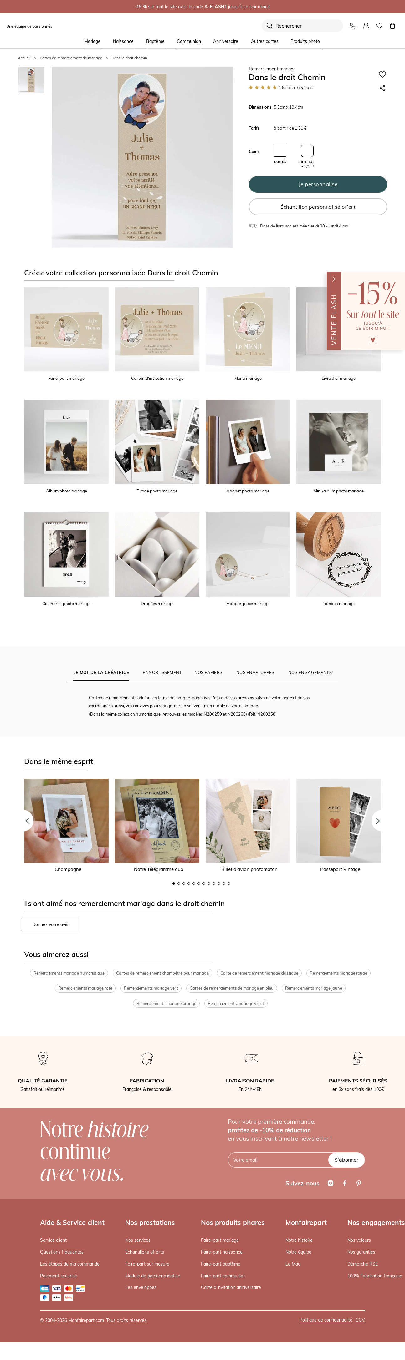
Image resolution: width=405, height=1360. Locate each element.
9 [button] (214, 883)
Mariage (92, 41)
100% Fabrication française (374, 1276)
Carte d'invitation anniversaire (231, 1288)
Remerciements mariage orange (166, 1003)
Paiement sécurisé (58, 1276)
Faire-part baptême (220, 1264)
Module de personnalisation (152, 1276)
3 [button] (183, 883)
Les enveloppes (140, 1288)
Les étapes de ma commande (70, 1264)
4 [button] (188, 883)
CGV (360, 1320)
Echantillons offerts (144, 1253)
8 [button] (209, 883)
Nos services (138, 1241)
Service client (53, 1241)
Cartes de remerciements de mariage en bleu (232, 988)
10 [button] (219, 883)
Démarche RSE (362, 1264)
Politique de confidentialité (326, 1320)
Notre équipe (298, 1253)
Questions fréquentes (62, 1253)
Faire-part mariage (220, 1241)
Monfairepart (306, 1223)
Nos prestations (150, 1223)
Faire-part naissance (222, 1253)
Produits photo (305, 41)
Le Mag (292, 1264)
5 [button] (193, 883)
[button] (22, 821)
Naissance (123, 41)
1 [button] (173, 883)
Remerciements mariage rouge (338, 973)
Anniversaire (225, 41)
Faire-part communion (223, 1276)
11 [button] (224, 883)
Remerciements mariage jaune (313, 988)
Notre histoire (299, 1241)
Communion (189, 41)
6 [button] (198, 883)
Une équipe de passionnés (29, 26)
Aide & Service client (72, 1223)
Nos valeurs (359, 1241)
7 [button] (204, 883)
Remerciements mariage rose (85, 988)
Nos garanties (361, 1253)
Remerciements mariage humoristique (69, 973)
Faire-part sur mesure (147, 1264)
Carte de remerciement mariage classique (259, 973)
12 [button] (229, 883)
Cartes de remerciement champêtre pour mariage (162, 973)
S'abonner (346, 1160)
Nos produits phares (233, 1223)
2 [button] (178, 883)
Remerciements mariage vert (151, 988)
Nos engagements (376, 1223)
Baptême (155, 41)
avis (306, 87)
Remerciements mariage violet (236, 1003)
